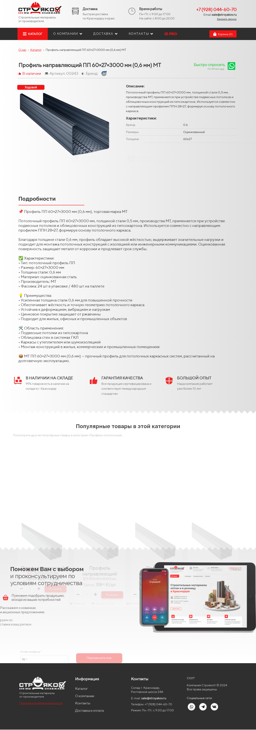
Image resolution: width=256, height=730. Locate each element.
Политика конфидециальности (41, 703)
